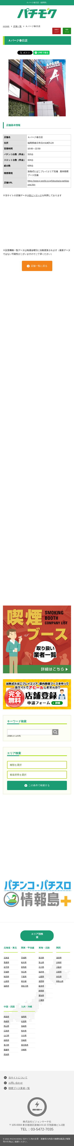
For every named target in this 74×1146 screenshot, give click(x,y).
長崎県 (23, 1026)
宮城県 (6, 972)
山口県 (6, 1036)
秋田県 (6, 977)
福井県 (41, 972)
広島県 (6, 1031)
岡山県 (6, 1026)
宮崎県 (23, 1040)
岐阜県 (41, 986)
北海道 (6, 958)
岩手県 (6, 967)
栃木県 (23, 962)
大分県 (23, 1036)
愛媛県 (6, 1050)
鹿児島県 (24, 1045)
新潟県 (41, 958)
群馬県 (23, 967)
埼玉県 (23, 972)
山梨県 (41, 977)
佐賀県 (23, 1021)
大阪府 (59, 967)
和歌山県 (59, 981)
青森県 (6, 962)
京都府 (59, 962)
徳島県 (6, 1040)
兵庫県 (59, 972)
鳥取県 (6, 1017)
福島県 (6, 986)
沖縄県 (23, 1050)
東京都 (23, 981)
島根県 (6, 1021)
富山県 (41, 962)
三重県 (41, 1000)
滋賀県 (59, 958)
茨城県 (23, 958)
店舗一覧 (17, 26)
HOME (6, 26)
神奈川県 (24, 986)
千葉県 (23, 977)
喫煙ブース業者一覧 (19, 1088)
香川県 (6, 1045)
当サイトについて (17, 1077)
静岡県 (41, 991)
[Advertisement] (37, 221)
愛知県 (41, 995)
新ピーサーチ (35, 195)
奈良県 (59, 977)
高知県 (6, 1054)
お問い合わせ (15, 1083)
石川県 (41, 967)
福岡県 (23, 1017)
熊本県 (23, 1031)
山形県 (6, 981)
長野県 (41, 981)
